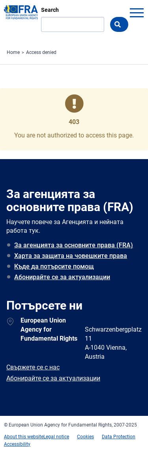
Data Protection (118, 436)
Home (13, 52)
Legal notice (56, 436)
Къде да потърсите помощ (54, 266)
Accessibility (17, 444)
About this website (23, 436)
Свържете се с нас (33, 367)
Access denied (41, 52)
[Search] (72, 24)
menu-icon (136, 12)
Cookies (85, 436)
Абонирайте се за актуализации (62, 277)
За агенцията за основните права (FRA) (73, 245)
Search (50, 10)
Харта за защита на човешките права (70, 256)
